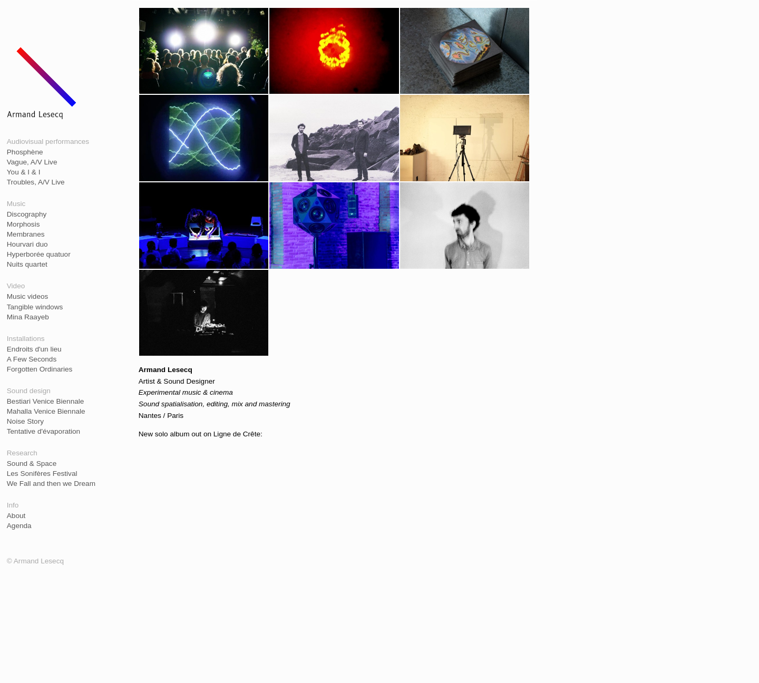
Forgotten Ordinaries (40, 369)
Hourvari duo (27, 244)
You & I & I (24, 172)
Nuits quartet (27, 264)
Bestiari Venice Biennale (45, 401)
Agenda (19, 526)
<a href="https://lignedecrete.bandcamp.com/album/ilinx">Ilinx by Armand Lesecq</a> (334, 554)
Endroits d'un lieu (34, 349)
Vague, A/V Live (32, 162)
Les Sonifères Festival (42, 473)
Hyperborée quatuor (39, 254)
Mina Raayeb (28, 317)
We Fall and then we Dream (51, 483)
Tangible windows (35, 307)
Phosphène (25, 152)
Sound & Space (31, 463)
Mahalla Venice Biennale (46, 411)
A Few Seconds (31, 359)
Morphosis (23, 224)
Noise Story (25, 421)
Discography (27, 214)
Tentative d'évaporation (43, 431)
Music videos (27, 296)
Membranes (26, 234)
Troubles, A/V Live (36, 182)
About (16, 516)
